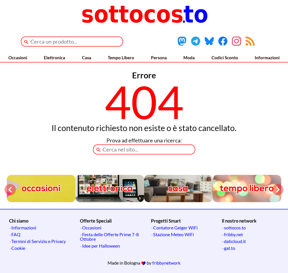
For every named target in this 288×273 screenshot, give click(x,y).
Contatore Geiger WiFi (175, 227)
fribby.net (233, 234)
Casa (86, 57)
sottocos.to (235, 227)
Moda (189, 57)
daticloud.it (235, 241)
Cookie (18, 248)
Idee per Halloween (101, 245)
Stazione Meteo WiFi (173, 234)
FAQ (15, 234)
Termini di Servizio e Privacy (38, 241)
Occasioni (17, 57)
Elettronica (54, 57)
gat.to (229, 248)
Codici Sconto (225, 57)
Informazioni (267, 57)
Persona (159, 57)
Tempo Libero (121, 57)
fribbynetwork (166, 263)
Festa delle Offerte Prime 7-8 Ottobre (109, 237)
